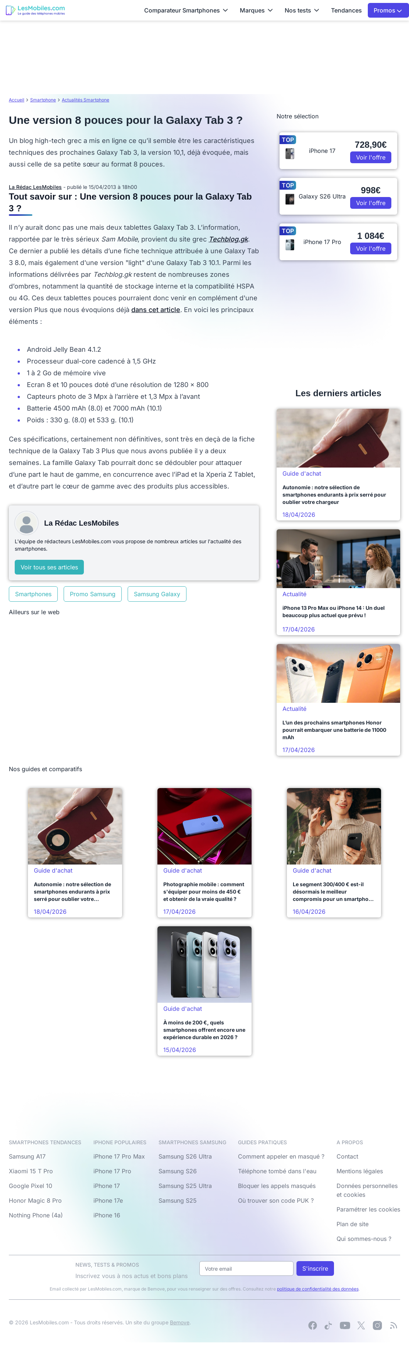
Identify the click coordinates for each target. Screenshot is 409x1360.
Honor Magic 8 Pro (35, 1200)
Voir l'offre (370, 157)
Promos (388, 10)
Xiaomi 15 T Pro (31, 1171)
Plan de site (353, 1224)
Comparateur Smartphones (186, 10)
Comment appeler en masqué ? (281, 1156)
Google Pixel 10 (30, 1185)
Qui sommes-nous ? (364, 1238)
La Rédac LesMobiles (35, 187)
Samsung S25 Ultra (185, 1185)
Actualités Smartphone (85, 100)
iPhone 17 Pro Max (119, 1156)
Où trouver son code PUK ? (276, 1200)
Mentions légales (360, 1171)
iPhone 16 (106, 1215)
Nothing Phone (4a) (36, 1215)
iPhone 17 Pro (112, 1171)
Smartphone (43, 100)
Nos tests (302, 10)
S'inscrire (315, 1268)
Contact (347, 1156)
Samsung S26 (178, 1171)
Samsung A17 (27, 1156)
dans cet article (155, 310)
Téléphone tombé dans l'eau (277, 1171)
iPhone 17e (108, 1200)
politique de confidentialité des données (318, 1289)
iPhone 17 (106, 1185)
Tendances (346, 10)
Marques (256, 10)
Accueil (16, 100)
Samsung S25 (178, 1200)
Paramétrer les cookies (368, 1209)
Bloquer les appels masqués (277, 1185)
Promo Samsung (92, 594)
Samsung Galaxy (157, 594)
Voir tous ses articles (49, 567)
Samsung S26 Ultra (185, 1156)
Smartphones (33, 594)
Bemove (179, 1322)
